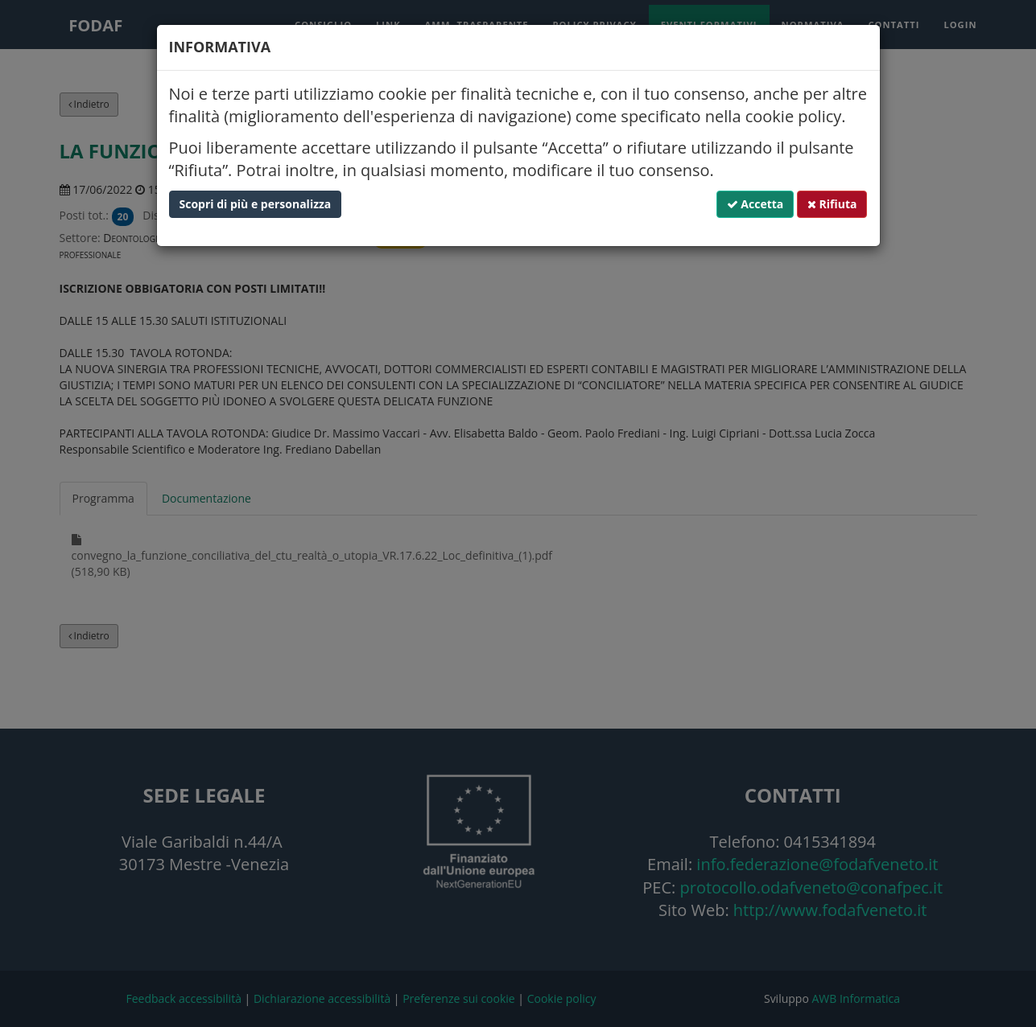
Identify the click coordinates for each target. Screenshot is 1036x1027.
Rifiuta (832, 204)
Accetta (755, 204)
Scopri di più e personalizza (256, 204)
